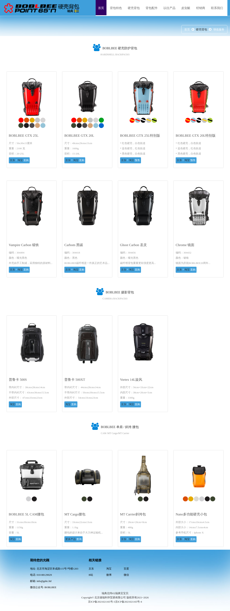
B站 (91, 574)
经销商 (200, 8)
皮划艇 (185, 8)
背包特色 (116, 8)
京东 (13, 160)
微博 (108, 574)
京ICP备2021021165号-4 (128, 601)
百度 (126, 568)
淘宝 (20, 160)
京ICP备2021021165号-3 (101, 601)
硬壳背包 (134, 8)
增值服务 (218, 29)
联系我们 (217, 8)
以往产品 (169, 8)
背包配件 (152, 8)
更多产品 (70, 539)
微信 (126, 574)
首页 (101, 8)
